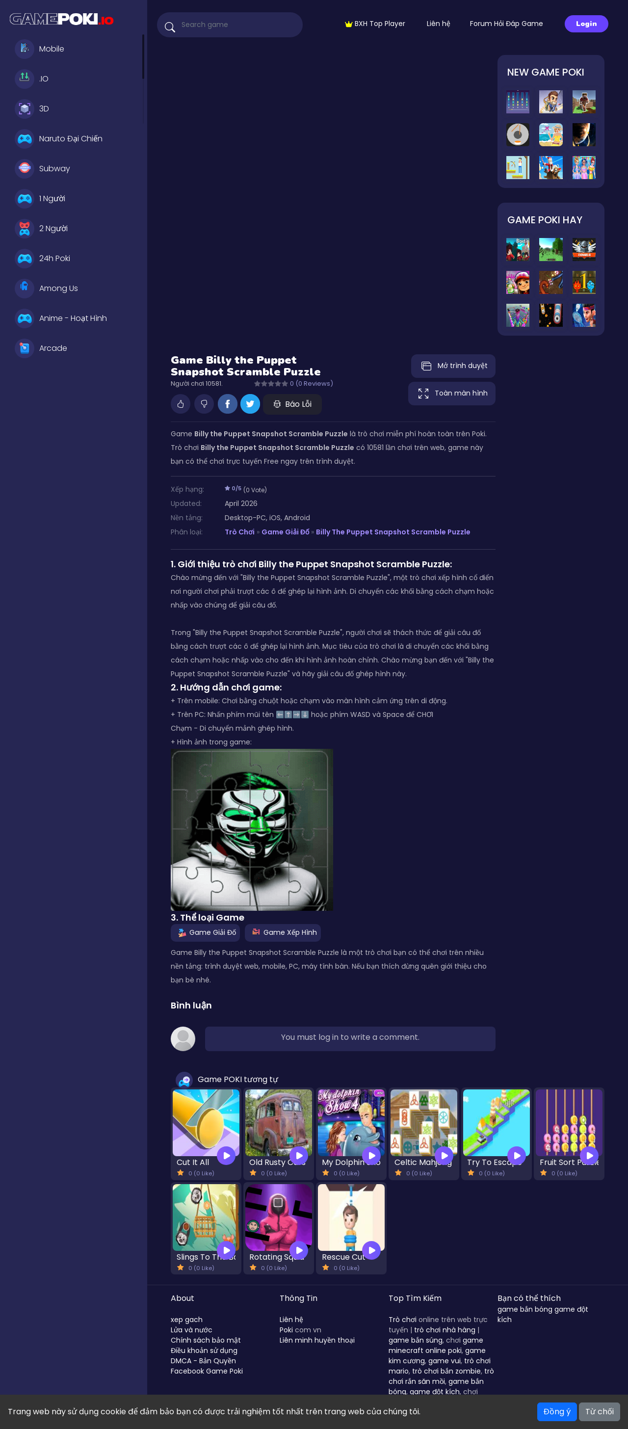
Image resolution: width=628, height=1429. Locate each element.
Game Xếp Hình (283, 932)
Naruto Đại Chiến (59, 139)
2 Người (41, 228)
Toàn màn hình (452, 393)
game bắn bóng (524, 1309)
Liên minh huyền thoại (317, 1340)
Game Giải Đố (285, 532)
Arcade (41, 348)
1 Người (40, 199)
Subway (42, 169)
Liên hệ (438, 23)
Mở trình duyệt (453, 366)
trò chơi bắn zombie (446, 1371)
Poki (286, 1330)
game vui (444, 1361)
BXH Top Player (375, 23)
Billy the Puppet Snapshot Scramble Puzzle (393, 532)
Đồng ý (557, 1411)
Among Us (46, 288)
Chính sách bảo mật (206, 1340)
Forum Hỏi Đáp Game (506, 23)
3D (32, 109)
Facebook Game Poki (207, 1371)
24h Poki (42, 258)
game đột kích (435, 1392)
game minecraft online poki (436, 1345)
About (182, 1298)
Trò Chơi (240, 532)
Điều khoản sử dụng (204, 1350)
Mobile (39, 49)
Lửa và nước (191, 1330)
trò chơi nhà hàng (444, 1330)
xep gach (187, 1319)
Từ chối (599, 1411)
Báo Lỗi (292, 404)
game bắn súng (416, 1340)
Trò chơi (403, 1319)
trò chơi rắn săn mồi (441, 1376)
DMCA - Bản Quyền (203, 1361)
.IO (32, 79)
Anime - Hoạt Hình (61, 318)
